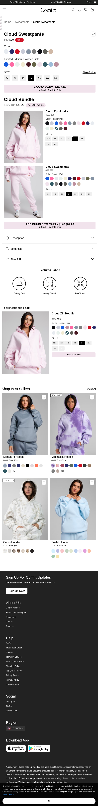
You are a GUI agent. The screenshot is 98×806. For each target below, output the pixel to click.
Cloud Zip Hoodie (56, 111)
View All (91, 388)
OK (49, 801)
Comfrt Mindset (13, 608)
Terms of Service (14, 657)
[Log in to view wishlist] (86, 9)
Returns (9, 652)
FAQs (8, 643)
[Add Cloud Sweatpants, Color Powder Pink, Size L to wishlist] (93, 34)
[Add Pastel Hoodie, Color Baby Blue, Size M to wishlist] (92, 482)
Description (49, 238)
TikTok (9, 706)
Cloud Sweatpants (57, 166)
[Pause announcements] (95, 2)
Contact (9, 621)
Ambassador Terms (15, 661)
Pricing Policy (12, 675)
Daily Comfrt (11, 710)
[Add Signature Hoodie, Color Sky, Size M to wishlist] (44, 397)
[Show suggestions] (15, 728)
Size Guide (89, 72)
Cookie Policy (12, 684)
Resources (11, 617)
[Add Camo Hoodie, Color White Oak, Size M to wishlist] (44, 482)
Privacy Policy (12, 680)
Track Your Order (14, 648)
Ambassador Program (16, 612)
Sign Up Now (17, 590)
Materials (49, 249)
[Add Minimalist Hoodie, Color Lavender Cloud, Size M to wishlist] (92, 397)
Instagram (10, 701)
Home (7, 21)
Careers (9, 626)
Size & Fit (49, 259)
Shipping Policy (13, 666)
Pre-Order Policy (13, 671)
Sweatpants (22, 21)
